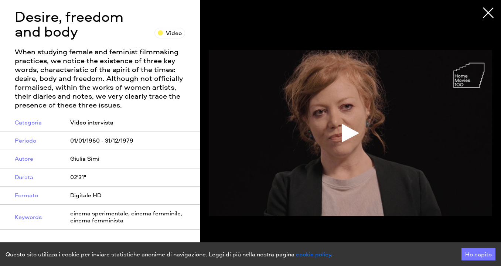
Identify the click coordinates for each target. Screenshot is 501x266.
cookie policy (313, 254)
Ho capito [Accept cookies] (478, 254)
